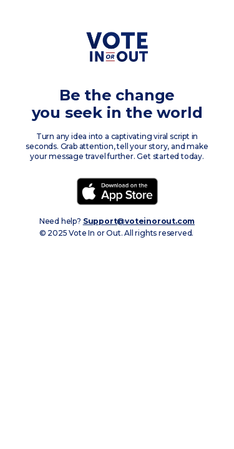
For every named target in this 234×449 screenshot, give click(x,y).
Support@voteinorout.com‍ (139, 221)
